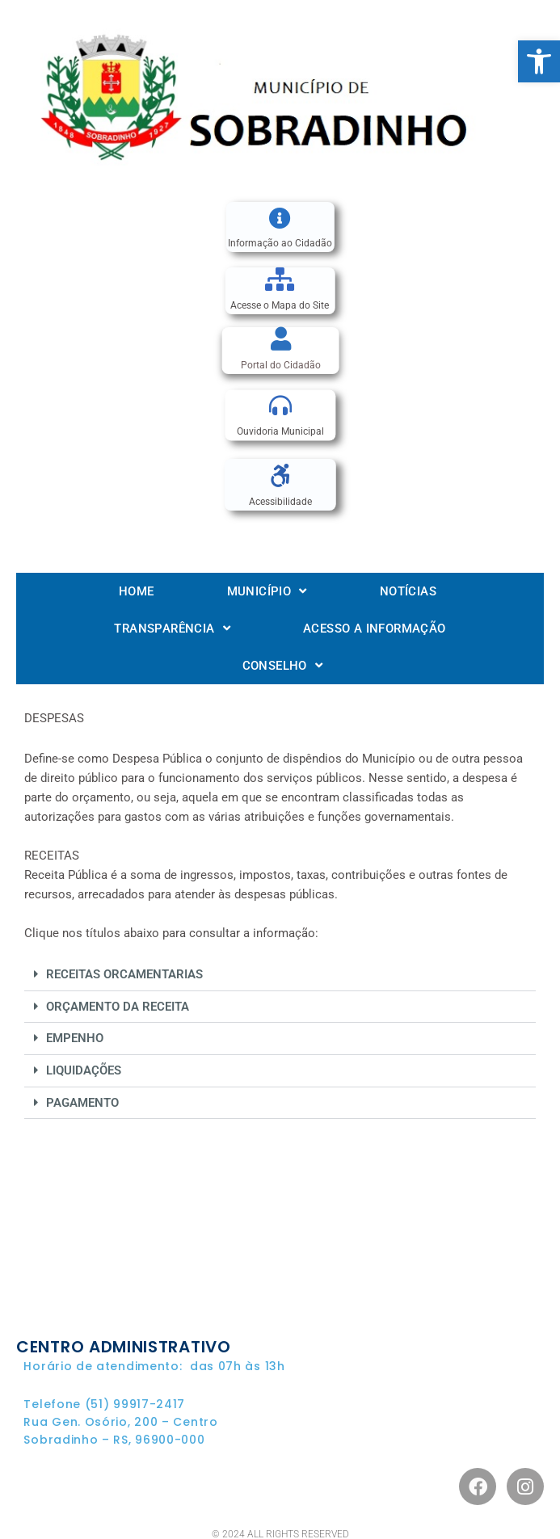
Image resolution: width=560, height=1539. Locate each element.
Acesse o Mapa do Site (279, 305)
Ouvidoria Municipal (280, 432)
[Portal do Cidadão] (281, 339)
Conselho (282, 665)
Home (136, 591)
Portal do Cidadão (281, 365)
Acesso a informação (374, 628)
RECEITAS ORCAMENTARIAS (124, 974)
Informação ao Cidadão (280, 243)
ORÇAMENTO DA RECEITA (117, 1006)
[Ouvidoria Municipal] (280, 406)
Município (267, 591)
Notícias (408, 591)
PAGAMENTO (82, 1102)
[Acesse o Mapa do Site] (280, 279)
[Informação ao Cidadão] (280, 218)
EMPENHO (74, 1038)
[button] (539, 61)
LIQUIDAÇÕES (83, 1070)
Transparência (172, 628)
